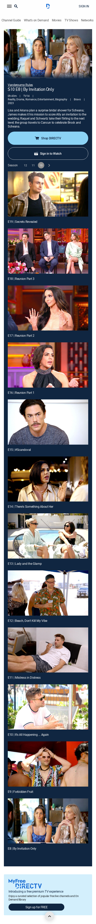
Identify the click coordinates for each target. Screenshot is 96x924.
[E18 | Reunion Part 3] (48, 251)
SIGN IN (84, 6)
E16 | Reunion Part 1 (21, 392)
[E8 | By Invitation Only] (48, 821)
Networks (87, 20)
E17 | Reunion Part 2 (21, 335)
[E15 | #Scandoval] (48, 422)
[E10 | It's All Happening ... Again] (48, 707)
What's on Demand (36, 20)
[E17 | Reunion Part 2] (48, 308)
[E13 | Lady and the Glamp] (48, 536)
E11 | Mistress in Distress (24, 677)
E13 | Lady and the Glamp (25, 563)
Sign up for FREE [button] (36, 907)
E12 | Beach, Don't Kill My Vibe (27, 621)
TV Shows (71, 20)
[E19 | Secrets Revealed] (48, 194)
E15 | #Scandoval (19, 450)
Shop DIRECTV (47, 138)
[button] (9, 6)
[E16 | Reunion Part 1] (48, 365)
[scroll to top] (49, 916)
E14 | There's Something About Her (30, 506)
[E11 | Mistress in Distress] (48, 650)
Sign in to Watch (48, 153)
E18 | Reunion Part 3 (21, 279)
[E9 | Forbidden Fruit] (48, 764)
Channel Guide (11, 20)
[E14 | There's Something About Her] (48, 479)
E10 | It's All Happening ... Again (28, 734)
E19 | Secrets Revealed (22, 222)
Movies (56, 20)
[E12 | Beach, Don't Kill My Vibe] (48, 593)
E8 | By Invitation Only (22, 848)
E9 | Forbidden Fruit (20, 792)
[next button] (49, 165)
